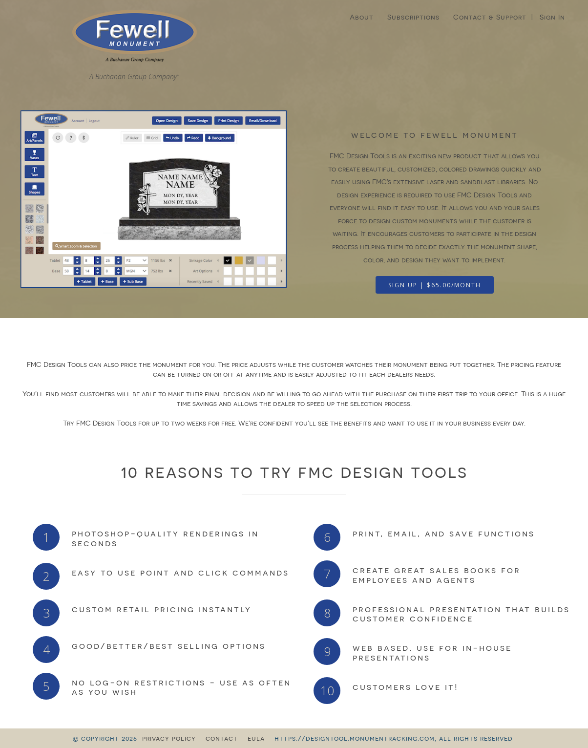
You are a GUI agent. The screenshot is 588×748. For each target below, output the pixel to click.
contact (222, 738)
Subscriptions (413, 17)
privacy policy (169, 738)
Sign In (552, 17)
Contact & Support (489, 17)
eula (256, 738)
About (362, 17)
